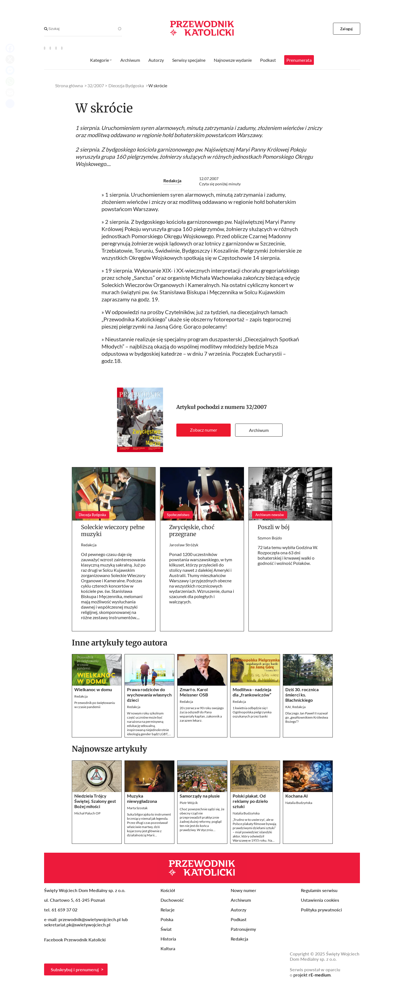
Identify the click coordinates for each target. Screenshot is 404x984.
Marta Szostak (137, 808)
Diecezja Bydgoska (126, 85)
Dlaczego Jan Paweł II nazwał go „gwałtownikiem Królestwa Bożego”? (306, 717)
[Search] (46, 29)
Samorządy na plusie (200, 795)
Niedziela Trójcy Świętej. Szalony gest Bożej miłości (95, 801)
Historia (168, 938)
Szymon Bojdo (270, 537)
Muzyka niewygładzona (142, 798)
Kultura (168, 948)
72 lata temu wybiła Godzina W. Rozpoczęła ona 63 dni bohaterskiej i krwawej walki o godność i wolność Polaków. (288, 555)
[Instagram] (62, 48)
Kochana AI (296, 795)
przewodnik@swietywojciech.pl (90, 919)
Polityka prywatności (321, 909)
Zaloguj (346, 29)
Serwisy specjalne (188, 60)
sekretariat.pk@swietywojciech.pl (77, 924)
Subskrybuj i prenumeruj (75, 969)
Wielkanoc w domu (93, 689)
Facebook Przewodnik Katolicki (75, 939)
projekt (312, 974)
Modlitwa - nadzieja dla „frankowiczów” (252, 692)
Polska (167, 919)
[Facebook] (50, 48)
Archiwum (259, 430)
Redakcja (172, 180)
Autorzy (156, 60)
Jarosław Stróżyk (183, 544)
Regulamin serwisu (319, 890)
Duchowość (172, 900)
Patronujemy (243, 929)
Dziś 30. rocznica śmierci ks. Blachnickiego (302, 695)
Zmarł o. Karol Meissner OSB (194, 692)
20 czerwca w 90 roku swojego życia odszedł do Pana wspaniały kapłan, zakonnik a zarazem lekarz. (202, 714)
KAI (288, 707)
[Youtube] (44, 48)
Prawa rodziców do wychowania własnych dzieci (149, 695)
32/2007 (256, 407)
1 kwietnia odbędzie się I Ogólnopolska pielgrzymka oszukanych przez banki (252, 712)
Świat (166, 929)
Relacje (168, 909)
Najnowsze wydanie (233, 60)
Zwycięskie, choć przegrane (191, 530)
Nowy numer (243, 890)
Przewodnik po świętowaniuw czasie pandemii (94, 705)
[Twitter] (56, 48)
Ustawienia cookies (320, 900)
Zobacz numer (203, 429)
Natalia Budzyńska (246, 813)
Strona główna (69, 85)
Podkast (268, 60)
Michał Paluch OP (87, 813)
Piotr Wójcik (189, 803)
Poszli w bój (273, 527)
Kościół (168, 890)
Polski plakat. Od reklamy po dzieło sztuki (250, 801)
